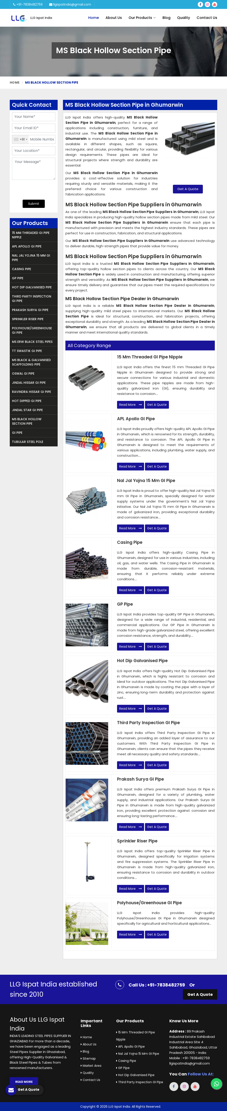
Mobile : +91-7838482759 (189, 1058)
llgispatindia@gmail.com (70, 4)
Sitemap (88, 1058)
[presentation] (39, 189)
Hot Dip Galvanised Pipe (32, 287)
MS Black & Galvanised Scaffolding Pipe (31, 362)
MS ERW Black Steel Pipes (32, 342)
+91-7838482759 (28, 4)
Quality (183, 17)
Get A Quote (187, 189)
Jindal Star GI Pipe (27, 410)
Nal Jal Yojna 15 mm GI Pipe (31, 257)
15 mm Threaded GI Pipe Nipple (30, 235)
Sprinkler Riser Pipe (27, 319)
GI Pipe (17, 432)
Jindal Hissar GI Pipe (29, 382)
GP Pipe (17, 278)
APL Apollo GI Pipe (26, 246)
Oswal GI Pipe (23, 373)
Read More (130, 404)
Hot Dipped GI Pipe (26, 401)
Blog (166, 17)
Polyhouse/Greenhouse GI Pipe (32, 330)
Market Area (91, 1065)
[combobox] (20, 139)
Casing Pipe (21, 269)
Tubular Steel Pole (27, 442)
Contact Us (207, 17)
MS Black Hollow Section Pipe (26, 421)
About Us (114, 17)
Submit (33, 203)
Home (93, 17)
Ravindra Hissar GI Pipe (31, 392)
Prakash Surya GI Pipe (30, 310)
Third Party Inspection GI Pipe (31, 298)
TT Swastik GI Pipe (27, 351)
